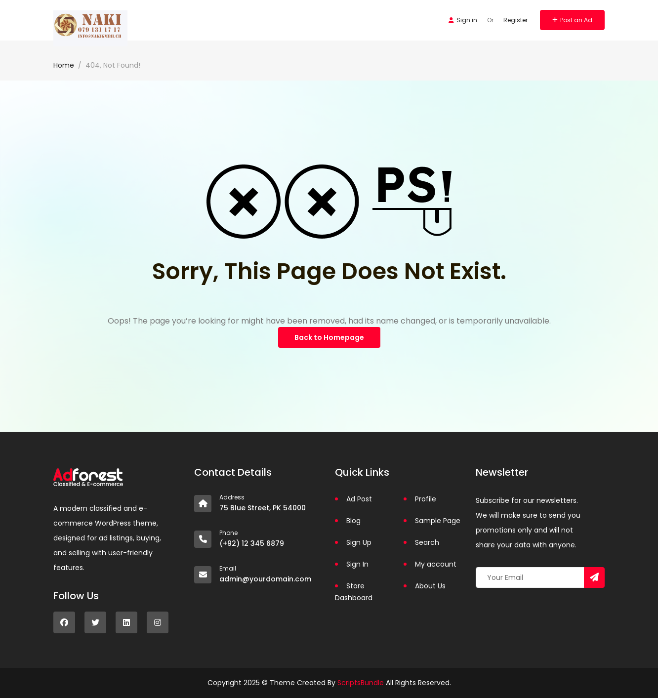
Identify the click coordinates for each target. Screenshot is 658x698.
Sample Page (437, 521)
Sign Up (358, 542)
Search (427, 542)
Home (63, 65)
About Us (430, 586)
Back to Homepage (329, 337)
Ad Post (359, 499)
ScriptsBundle (360, 683)
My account (435, 564)
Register (515, 20)
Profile (425, 499)
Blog (353, 521)
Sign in (463, 20)
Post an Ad (572, 20)
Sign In (357, 564)
